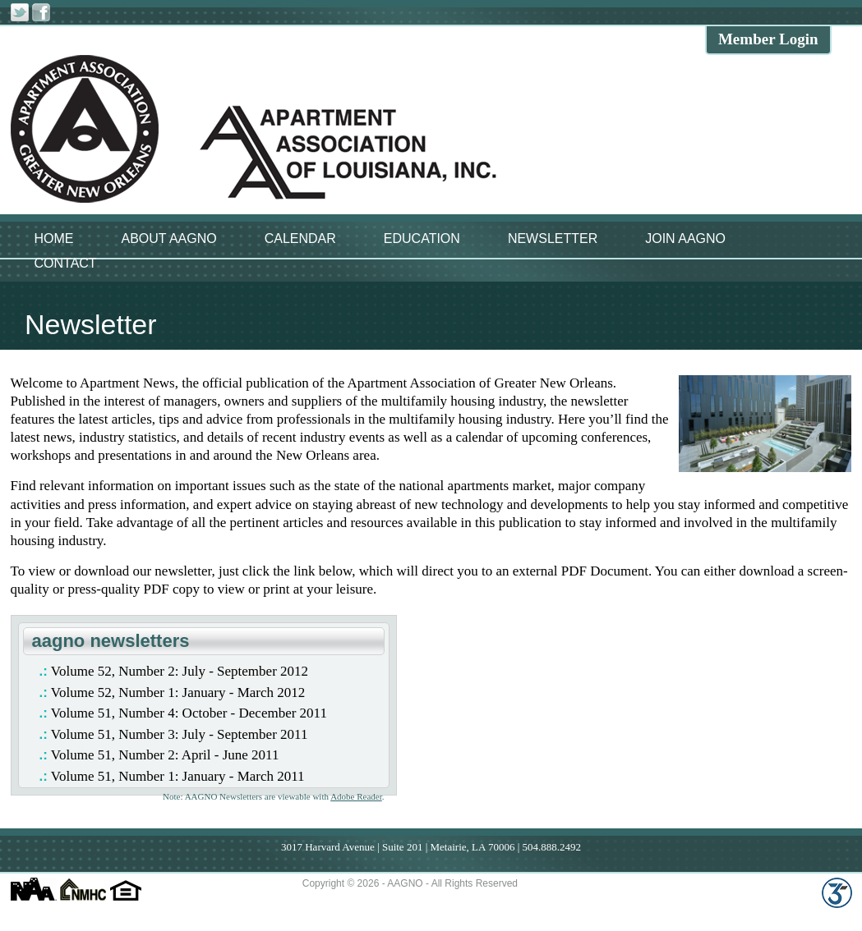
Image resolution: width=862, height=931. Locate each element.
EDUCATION (422, 238)
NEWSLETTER (552, 238)
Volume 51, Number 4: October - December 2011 (189, 713)
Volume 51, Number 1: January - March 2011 (178, 776)
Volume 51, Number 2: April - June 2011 (165, 755)
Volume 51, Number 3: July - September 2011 (179, 734)
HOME (54, 238)
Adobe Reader (356, 796)
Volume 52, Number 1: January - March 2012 (178, 692)
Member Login (768, 39)
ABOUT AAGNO (169, 238)
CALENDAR (300, 238)
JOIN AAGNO (685, 238)
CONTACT (66, 263)
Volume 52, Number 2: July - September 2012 (179, 671)
